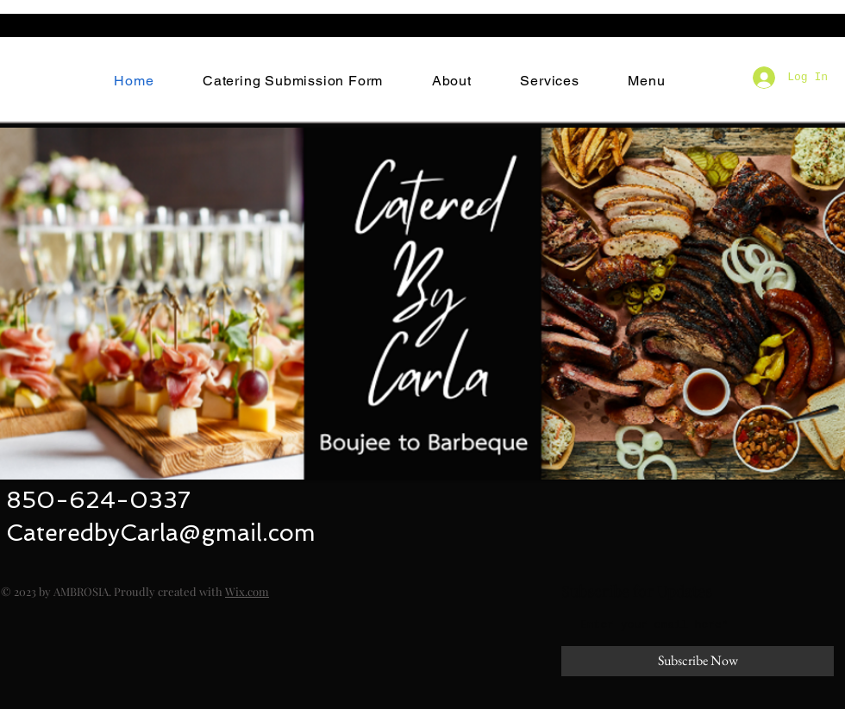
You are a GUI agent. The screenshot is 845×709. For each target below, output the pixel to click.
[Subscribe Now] (697, 661)
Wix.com (247, 591)
